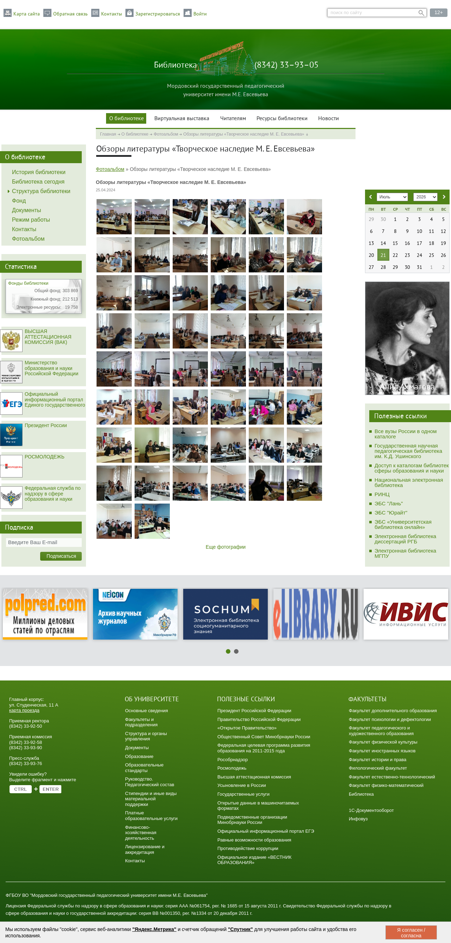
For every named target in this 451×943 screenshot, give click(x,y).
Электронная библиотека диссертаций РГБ (405, 538)
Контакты (111, 14)
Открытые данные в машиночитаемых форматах (258, 805)
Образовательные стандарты (144, 767)
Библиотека (361, 794)
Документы (137, 747)
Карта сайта (26, 14)
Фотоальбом (166, 134)
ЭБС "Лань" (389, 503)
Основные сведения (146, 710)
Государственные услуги (243, 794)
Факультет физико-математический (386, 785)
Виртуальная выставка (181, 118)
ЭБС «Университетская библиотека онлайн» (403, 524)
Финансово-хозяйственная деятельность (140, 833)
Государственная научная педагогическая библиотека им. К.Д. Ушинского (408, 451)
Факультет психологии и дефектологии (390, 719)
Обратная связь (70, 14)
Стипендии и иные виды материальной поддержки (151, 799)
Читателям (233, 118)
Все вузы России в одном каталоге (406, 433)
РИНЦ (382, 494)
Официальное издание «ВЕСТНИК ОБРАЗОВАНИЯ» (254, 860)
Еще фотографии (226, 547)
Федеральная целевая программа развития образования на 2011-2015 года (263, 747)
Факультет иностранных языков (382, 750)
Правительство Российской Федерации (259, 719)
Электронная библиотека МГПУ (405, 553)
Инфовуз (358, 818)
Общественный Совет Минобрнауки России (263, 736)
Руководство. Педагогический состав (149, 781)
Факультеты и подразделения (141, 722)
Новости (328, 118)
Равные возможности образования (254, 840)
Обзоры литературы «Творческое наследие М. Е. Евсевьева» (243, 134)
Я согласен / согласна (411, 932)
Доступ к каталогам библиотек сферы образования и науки (412, 468)
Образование (139, 756)
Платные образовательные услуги (151, 815)
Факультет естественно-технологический (392, 776)
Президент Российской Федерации (254, 710)
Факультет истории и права (377, 759)
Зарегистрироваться (157, 14)
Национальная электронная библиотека (409, 482)
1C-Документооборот (371, 810)
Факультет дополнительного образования (393, 710)
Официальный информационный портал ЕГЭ (265, 831)
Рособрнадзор (232, 759)
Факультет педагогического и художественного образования (381, 730)
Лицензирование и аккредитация (145, 849)
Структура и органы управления (146, 736)
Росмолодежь (232, 768)
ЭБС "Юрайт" (391, 513)
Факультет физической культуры (383, 742)
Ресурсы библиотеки (282, 118)
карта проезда (24, 710)
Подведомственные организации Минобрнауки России (252, 819)
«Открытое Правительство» (247, 728)
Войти (200, 14)
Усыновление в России (241, 785)
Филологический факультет (378, 768)
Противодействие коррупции (247, 848)
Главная (108, 134)
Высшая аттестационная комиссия (254, 776)
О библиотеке (126, 118)
